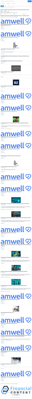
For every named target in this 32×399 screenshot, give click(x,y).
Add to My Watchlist (16, 12)
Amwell (2, 27)
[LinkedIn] (17, 395)
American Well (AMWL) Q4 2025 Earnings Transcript (9, 166)
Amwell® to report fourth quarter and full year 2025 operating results (11, 191)
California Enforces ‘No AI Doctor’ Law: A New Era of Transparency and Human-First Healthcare (15, 203)
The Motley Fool (3, 171)
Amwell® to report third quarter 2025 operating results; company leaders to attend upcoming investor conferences (16, 245)
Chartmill (2, 58)
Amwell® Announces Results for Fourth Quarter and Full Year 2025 (11, 179)
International (10, 7)
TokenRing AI (3, 209)
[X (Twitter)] (13, 395)
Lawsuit (12, 209)
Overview (2, 7)
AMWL (27, 9)
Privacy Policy (18, 392)
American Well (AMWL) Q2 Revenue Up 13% (7, 312)
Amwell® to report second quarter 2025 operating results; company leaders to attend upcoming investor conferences (15, 351)
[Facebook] (15, 395)
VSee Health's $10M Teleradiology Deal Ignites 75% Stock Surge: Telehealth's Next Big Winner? (15, 257)
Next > (16, 383)
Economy (11, 209)
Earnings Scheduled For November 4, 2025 (7, 71)
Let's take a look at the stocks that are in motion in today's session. (11, 155)
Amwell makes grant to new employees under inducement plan (10, 299)
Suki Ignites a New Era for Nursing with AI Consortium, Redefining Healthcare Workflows (14, 271)
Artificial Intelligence (8, 209)
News (4, 7)
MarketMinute (3, 223)
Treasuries (13, 7)
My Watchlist (8, 3)
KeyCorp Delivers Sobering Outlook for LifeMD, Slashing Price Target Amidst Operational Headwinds (16, 217)
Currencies (7, 7)
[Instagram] (19, 395)
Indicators (14, 3)
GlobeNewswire (3, 40)
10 (14, 383)
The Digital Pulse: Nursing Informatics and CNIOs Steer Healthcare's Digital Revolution (13, 285)
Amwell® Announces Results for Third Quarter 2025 (8, 232)
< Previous (2, 383)
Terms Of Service (23, 392)
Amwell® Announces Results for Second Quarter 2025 (9, 323)
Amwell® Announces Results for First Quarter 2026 (8, 99)
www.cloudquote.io (21, 390)
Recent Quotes (2, 3)
